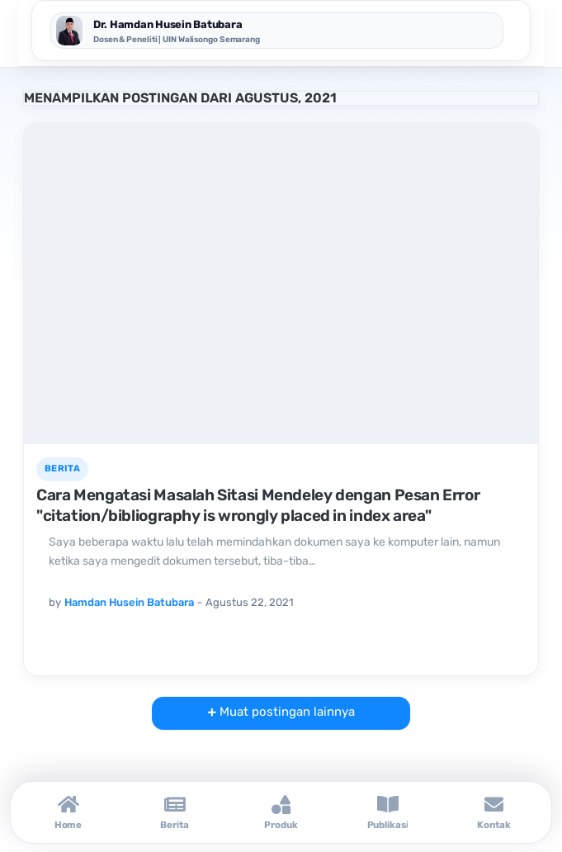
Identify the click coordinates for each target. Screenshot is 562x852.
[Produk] (281, 812)
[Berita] (174, 812)
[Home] (68, 812)
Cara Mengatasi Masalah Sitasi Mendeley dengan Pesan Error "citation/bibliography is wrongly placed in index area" (257, 505)
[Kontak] (493, 812)
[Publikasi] (387, 812)
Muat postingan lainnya (285, 711)
